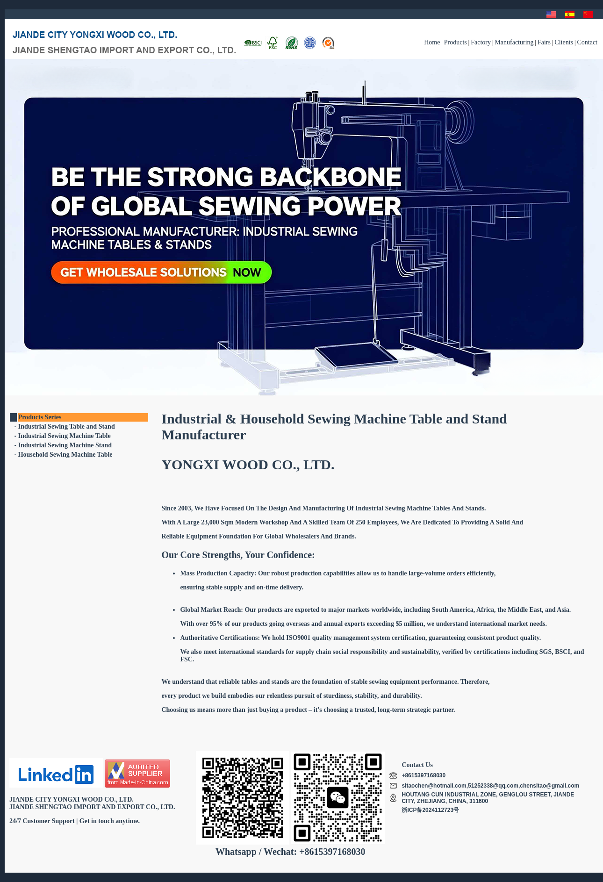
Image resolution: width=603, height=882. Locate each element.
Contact (587, 42)
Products (455, 42)
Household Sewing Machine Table (65, 454)
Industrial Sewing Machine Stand (65, 445)
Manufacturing (514, 42)
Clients (563, 42)
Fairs (544, 42)
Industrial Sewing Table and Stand (66, 426)
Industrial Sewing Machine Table (64, 435)
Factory (481, 42)
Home (432, 42)
